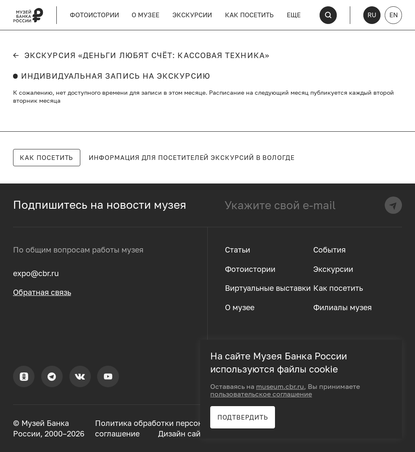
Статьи (237, 249)
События (329, 249)
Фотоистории (94, 15)
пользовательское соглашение (261, 394)
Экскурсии (192, 15)
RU (371, 15)
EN (393, 15)
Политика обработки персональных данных (177, 423)
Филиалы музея (342, 307)
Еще (294, 15)
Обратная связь (42, 292)
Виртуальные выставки (268, 288)
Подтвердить (242, 417)
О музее (145, 15)
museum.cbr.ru (280, 386)
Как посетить (249, 15)
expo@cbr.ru (36, 273)
